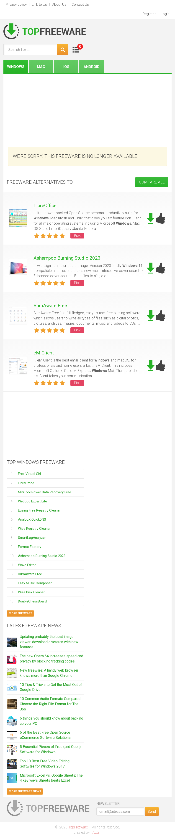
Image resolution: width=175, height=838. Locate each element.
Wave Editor (27, 565)
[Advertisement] (87, 108)
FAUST (96, 832)
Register (149, 14)
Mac (41, 67)
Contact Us (80, 5)
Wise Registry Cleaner (34, 528)
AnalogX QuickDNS (32, 519)
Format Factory (29, 546)
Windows (15, 67)
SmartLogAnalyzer (32, 537)
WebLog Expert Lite (32, 501)
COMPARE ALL (152, 182)
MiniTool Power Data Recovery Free (44, 492)
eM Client (43, 353)
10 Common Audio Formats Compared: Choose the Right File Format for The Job (50, 704)
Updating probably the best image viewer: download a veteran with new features (49, 642)
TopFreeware (78, 827)
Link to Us (39, 5)
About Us (59, 5)
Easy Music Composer (35, 583)
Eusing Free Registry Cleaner (39, 510)
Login (165, 14)
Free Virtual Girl (29, 474)
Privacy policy (16, 5)
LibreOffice (45, 205)
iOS (66, 67)
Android (92, 67)
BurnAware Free (50, 305)
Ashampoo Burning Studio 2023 (66, 258)
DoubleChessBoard (32, 601)
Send (151, 811)
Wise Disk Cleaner (31, 592)
